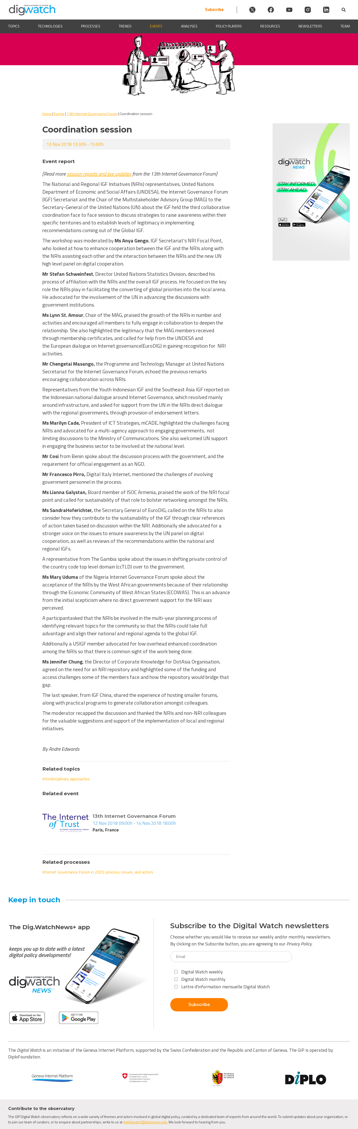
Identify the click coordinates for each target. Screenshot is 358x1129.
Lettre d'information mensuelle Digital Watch (222, 986)
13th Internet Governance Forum (92, 113)
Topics (13, 26)
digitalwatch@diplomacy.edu (145, 1122)
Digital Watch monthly (199, 979)
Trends (125, 26)
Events (156, 26)
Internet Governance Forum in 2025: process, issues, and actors (97, 872)
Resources (270, 26)
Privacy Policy (299, 943)
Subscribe (214, 9)
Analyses (189, 26)
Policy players (229, 26)
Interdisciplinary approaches (66, 779)
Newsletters (310, 26)
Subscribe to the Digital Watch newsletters (249, 926)
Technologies (50, 26)
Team (345, 26)
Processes (90, 26)
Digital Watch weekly (198, 971)
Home (47, 113)
